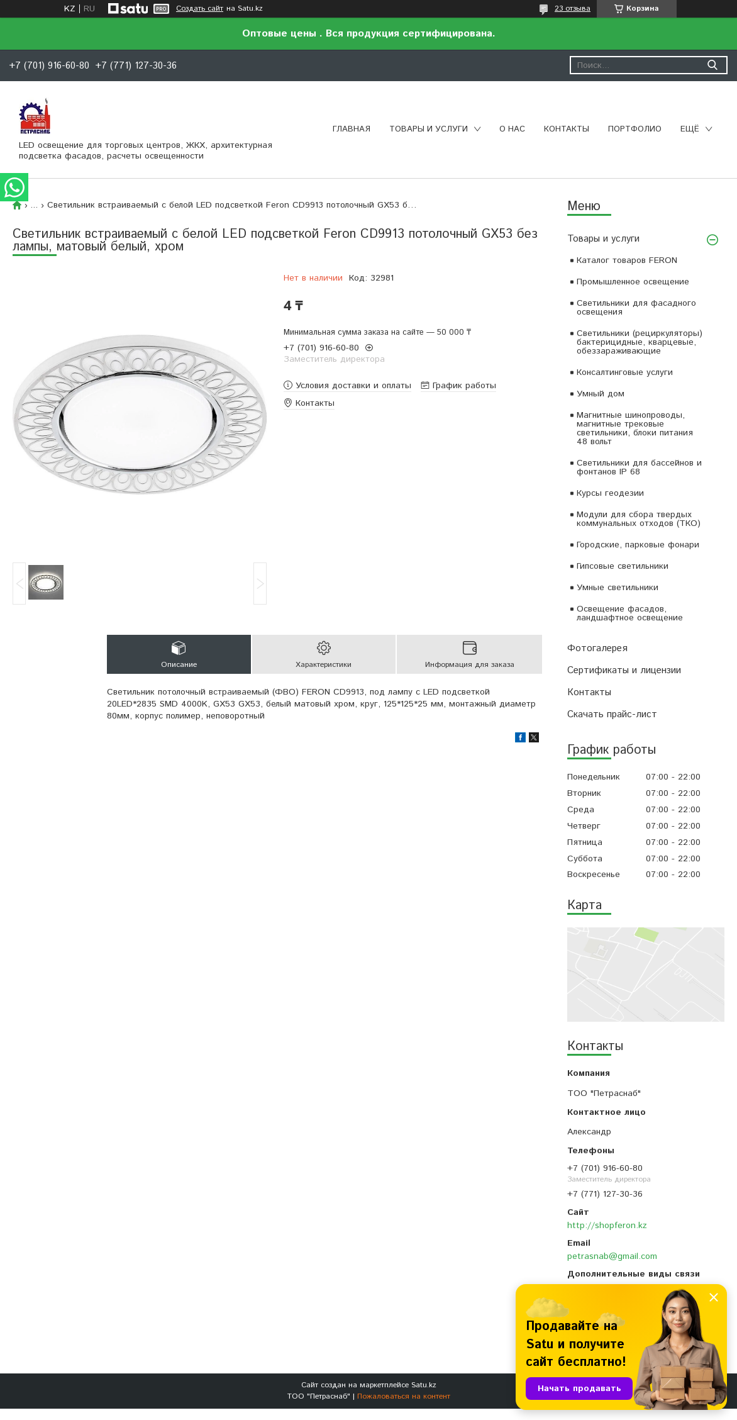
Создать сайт (199, 8)
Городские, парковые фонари (638, 545)
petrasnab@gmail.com (612, 1256)
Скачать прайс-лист (612, 714)
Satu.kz (423, 1385)
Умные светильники (617, 587)
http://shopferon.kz (607, 1225)
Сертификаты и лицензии (624, 670)
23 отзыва (572, 8)
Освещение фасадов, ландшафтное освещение (630, 613)
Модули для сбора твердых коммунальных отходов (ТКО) (639, 519)
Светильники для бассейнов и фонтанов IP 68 (639, 467)
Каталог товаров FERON (627, 260)
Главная (351, 129)
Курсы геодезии (610, 493)
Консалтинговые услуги (625, 372)
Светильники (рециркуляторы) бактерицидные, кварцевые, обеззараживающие (639, 342)
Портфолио (635, 129)
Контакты (566, 129)
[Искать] (712, 65)
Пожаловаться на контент (403, 1396)
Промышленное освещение (633, 282)
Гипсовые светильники (622, 566)
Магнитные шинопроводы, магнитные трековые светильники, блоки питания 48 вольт (635, 428)
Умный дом (600, 394)
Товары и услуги (428, 129)
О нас (512, 129)
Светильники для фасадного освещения (636, 307)
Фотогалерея (597, 648)
